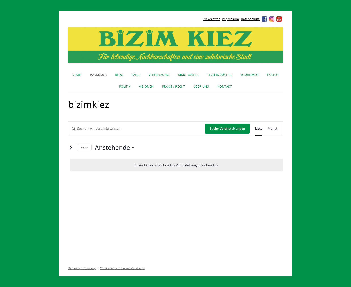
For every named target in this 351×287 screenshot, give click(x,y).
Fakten (273, 75)
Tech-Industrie (219, 75)
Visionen (146, 86)
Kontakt (224, 86)
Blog (119, 75)
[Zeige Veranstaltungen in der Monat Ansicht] (272, 129)
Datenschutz (250, 19)
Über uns (201, 86)
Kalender (98, 75)
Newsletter (211, 19)
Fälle (136, 75)
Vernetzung (159, 75)
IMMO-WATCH (188, 75)
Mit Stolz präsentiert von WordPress (122, 268)
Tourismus (249, 75)
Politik (125, 86)
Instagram (271, 19)
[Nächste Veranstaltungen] (70, 147)
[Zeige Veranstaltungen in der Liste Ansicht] (258, 129)
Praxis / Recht (173, 86)
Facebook (264, 19)
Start (77, 75)
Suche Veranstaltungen (227, 128)
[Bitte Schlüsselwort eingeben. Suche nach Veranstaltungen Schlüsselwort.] (136, 129)
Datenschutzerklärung (82, 268)
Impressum (230, 19)
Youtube (279, 19)
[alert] (176, 165)
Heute (84, 147)
